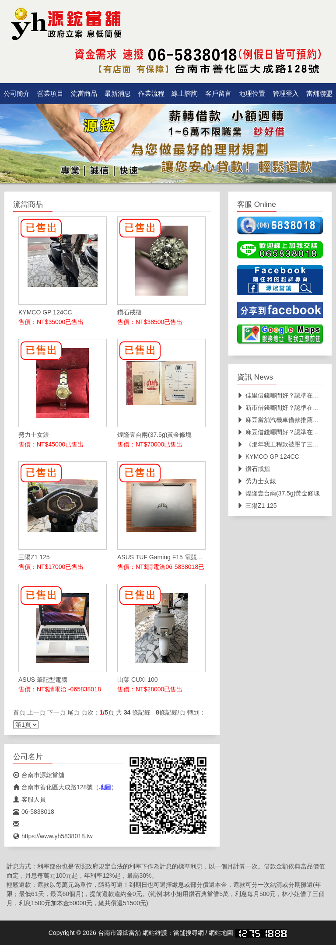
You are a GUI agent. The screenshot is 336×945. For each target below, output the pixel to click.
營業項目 (50, 93)
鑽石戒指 (253, 468)
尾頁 (73, 712)
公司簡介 (17, 93)
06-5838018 (33, 811)
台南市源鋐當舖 (38, 774)
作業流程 (151, 93)
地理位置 (252, 93)
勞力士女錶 (256, 481)
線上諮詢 (185, 93)
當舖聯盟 (319, 93)
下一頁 (56, 712)
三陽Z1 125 (257, 505)
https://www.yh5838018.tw (53, 836)
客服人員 (29, 799)
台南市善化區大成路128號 (53, 787)
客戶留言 (218, 93)
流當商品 (84, 93)
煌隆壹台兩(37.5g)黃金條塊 (278, 493)
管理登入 (286, 93)
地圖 (105, 787)
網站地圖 (221, 932)
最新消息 (118, 93)
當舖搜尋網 (188, 932)
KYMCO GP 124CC (268, 456)
